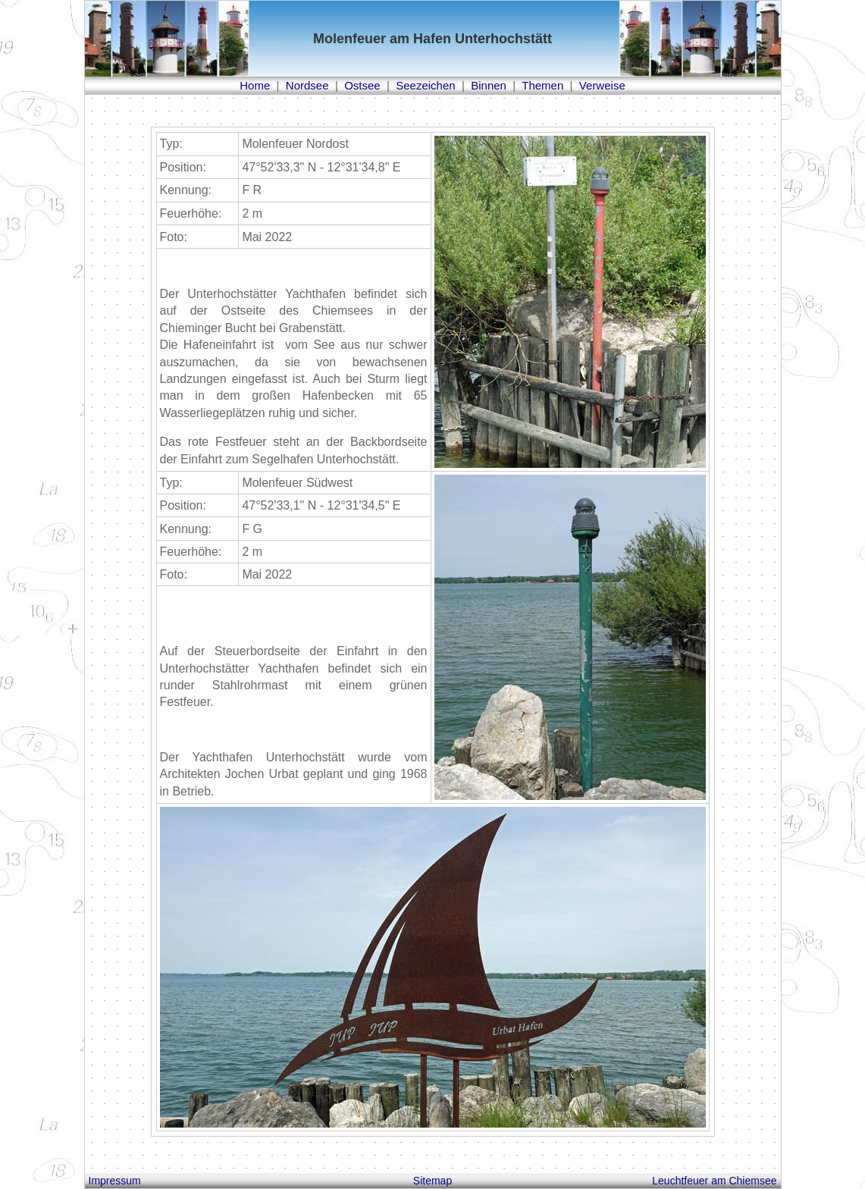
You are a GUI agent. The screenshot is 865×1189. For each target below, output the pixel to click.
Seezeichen (425, 85)
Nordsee (307, 85)
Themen (542, 85)
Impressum (115, 1181)
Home (255, 85)
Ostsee (362, 85)
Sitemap (432, 1181)
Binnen (488, 85)
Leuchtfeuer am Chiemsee (714, 1181)
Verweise (602, 85)
